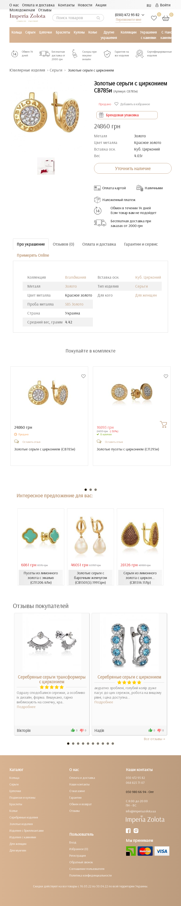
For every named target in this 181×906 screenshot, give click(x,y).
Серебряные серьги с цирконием (129, 677)
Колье (92, 32)
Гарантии (75, 797)
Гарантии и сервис (141, 244)
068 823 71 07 (135, 782)
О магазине (77, 791)
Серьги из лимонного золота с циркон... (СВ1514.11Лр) (140, 577)
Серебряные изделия (23, 817)
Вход (72, 842)
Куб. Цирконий (148, 277)
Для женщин (146, 295)
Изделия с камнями (22, 837)
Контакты (66, 4)
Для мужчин (17, 850)
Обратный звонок (81, 862)
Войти (163, 4)
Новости (85, 4)
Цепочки (45, 32)
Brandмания (75, 277)
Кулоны (79, 32)
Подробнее (26, 706)
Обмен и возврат (80, 804)
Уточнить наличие (133, 168)
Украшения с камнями (148, 35)
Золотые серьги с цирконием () (44, 449)
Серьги (30, 32)
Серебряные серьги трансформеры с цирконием (52, 679)
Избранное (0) (78, 849)
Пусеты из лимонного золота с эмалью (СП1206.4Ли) (41, 577)
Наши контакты (79, 784)
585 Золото (74, 304)
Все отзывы (155, 738)
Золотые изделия (21, 824)
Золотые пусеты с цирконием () (128, 449)
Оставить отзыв (31, 442)
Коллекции (128, 32)
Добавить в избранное (133, 104)
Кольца (16, 32)
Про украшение (31, 244)
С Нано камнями (166, 35)
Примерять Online (33, 255)
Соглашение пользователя (86, 869)
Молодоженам (22, 9)
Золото (71, 286)
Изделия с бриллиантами (26, 830)
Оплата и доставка (38, 4)
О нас (14, 4)
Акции (100, 4)
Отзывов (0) (63, 244)
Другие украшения (109, 35)
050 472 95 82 (135, 778)
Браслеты (63, 32)
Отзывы (44, 9)
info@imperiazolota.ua (141, 811)
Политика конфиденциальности (90, 875)
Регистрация (77, 855)
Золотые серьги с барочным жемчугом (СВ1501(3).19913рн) (90, 577)
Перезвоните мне (128, 19)
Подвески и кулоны (22, 797)
